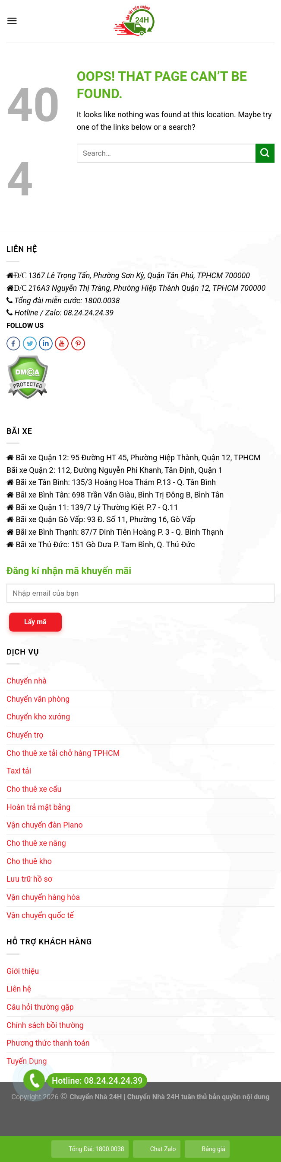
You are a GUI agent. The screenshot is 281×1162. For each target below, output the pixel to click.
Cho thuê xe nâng (36, 842)
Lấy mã (35, 622)
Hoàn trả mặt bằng (38, 807)
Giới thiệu (22, 971)
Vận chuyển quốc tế (40, 915)
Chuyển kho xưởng (38, 716)
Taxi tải (18, 770)
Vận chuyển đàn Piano (44, 824)
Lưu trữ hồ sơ (29, 878)
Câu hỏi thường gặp (40, 1006)
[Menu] (12, 21)
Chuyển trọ (25, 734)
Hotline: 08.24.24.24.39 (94, 1080)
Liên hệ (18, 988)
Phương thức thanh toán (48, 1042)
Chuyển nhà (26, 680)
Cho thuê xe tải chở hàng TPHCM (63, 753)
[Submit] (265, 153)
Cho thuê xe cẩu (33, 788)
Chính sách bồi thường (45, 1025)
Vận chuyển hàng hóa (43, 897)
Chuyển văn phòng (37, 698)
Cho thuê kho (29, 861)
